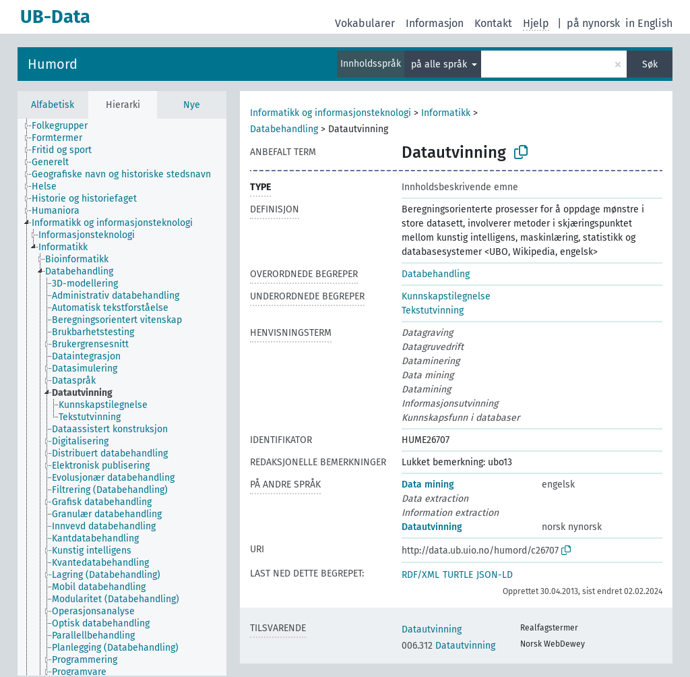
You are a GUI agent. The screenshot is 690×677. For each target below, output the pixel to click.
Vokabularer (365, 23)
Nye (191, 105)
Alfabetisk (52, 105)
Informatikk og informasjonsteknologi (330, 113)
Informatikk (445, 113)
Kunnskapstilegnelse (446, 296)
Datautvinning (432, 527)
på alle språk (440, 64)
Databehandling (284, 129)
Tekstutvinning (433, 310)
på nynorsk (593, 23)
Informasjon (435, 23)
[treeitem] (65, 126)
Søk (650, 64)
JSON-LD (494, 575)
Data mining (428, 484)
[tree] (122, 397)
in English (648, 23)
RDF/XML (420, 575)
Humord (52, 64)
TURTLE (458, 575)
